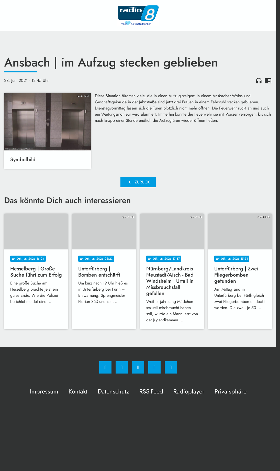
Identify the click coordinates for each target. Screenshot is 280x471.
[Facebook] (105, 367)
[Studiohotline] (154, 367)
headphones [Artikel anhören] (258, 80)
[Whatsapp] (138, 367)
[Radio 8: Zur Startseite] (138, 15)
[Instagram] (122, 367)
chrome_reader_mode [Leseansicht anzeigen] (268, 80)
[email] (171, 367)
